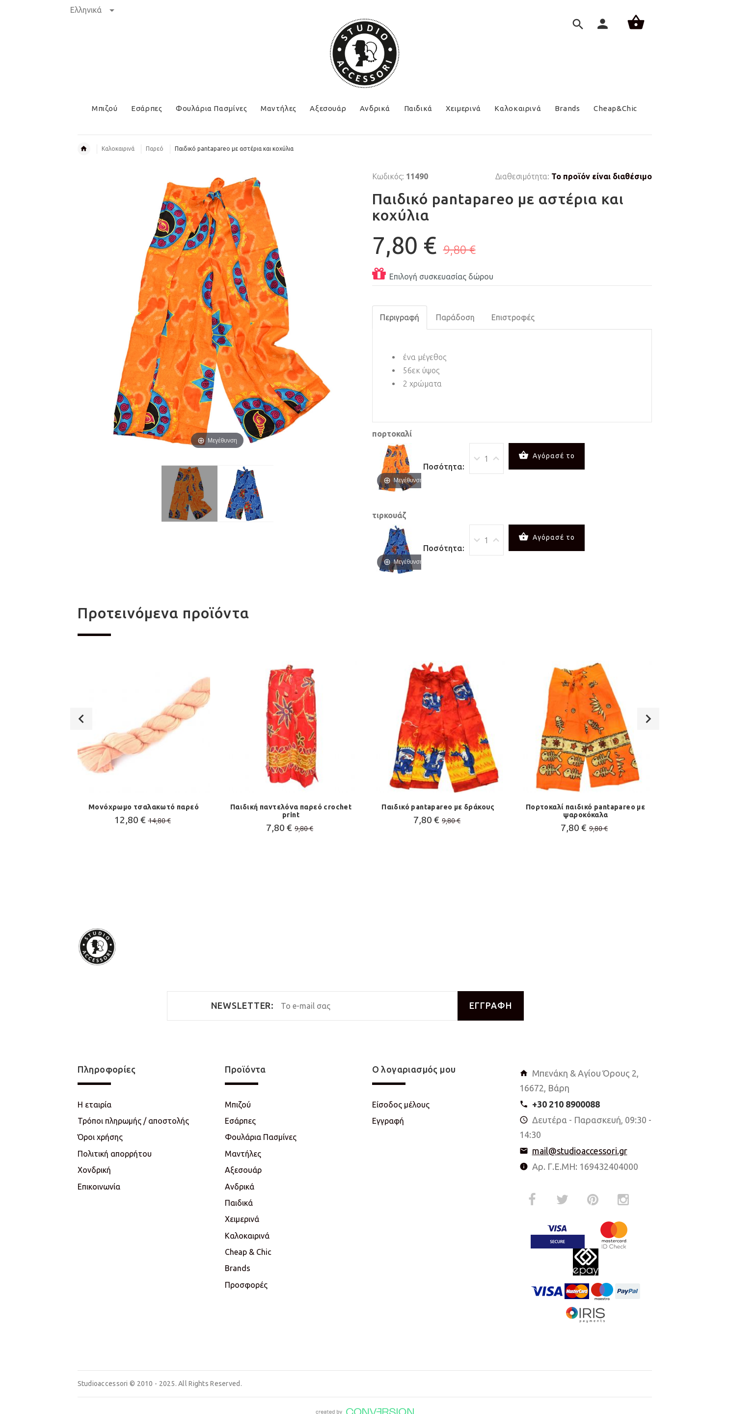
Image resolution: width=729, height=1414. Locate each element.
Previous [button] (81, 714)
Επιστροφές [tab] (513, 317)
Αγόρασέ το (546, 456)
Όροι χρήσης (100, 1137)
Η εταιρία (94, 1104)
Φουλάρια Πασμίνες (261, 1137)
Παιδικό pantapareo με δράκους (438, 807)
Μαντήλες (243, 1153)
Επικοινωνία (99, 1186)
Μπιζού (238, 1104)
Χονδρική (94, 1169)
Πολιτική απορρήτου (115, 1153)
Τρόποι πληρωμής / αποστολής (133, 1120)
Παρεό (154, 148)
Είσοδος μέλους (401, 1104)
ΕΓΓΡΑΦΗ (490, 1005)
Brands (237, 1268)
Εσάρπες (240, 1120)
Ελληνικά (92, 9)
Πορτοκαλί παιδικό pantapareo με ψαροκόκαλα (585, 811)
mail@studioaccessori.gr (579, 1151)
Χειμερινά (242, 1219)
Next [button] (648, 714)
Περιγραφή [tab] (399, 317)
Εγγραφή (388, 1120)
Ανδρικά (239, 1186)
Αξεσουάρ (243, 1169)
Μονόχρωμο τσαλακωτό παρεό (143, 807)
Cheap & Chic (248, 1252)
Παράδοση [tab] (455, 317)
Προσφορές (246, 1284)
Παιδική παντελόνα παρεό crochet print (290, 811)
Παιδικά (239, 1202)
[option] (143, 768)
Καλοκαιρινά (118, 148)
